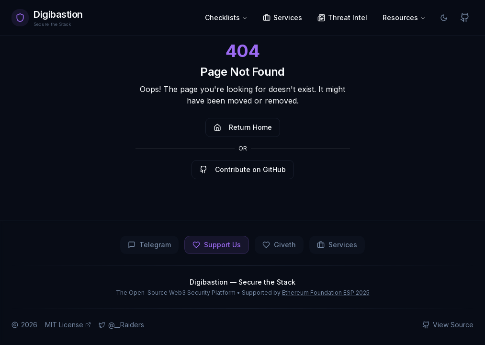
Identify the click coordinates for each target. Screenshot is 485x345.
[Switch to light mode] (443, 17)
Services (337, 245)
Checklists (226, 17)
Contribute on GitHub (243, 169)
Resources (404, 17)
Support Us (216, 245)
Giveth (279, 245)
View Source (448, 325)
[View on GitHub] (465, 17)
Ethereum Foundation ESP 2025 (326, 292)
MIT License (68, 325)
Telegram (149, 245)
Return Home (243, 127)
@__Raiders (121, 325)
